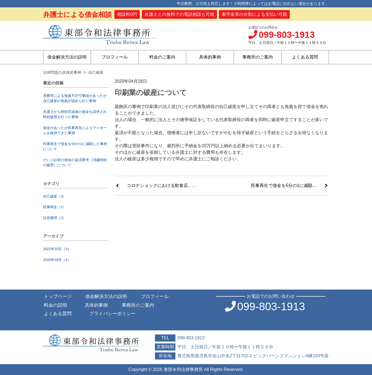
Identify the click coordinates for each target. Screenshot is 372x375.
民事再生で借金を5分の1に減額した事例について (75, 146)
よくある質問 (305, 57)
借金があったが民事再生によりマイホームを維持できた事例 (75, 130)
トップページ (58, 296)
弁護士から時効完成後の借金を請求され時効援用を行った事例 (75, 114)
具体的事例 (210, 57)
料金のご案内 (162, 57)
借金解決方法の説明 (67, 57)
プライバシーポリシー (112, 313)
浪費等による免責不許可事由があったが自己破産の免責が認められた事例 (75, 98)
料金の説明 (55, 305)
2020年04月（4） (57, 260)
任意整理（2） (54, 218)
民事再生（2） (54, 207)
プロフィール (115, 57)
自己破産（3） (54, 196)
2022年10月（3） (57, 249)
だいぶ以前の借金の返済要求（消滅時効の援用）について (75, 162)
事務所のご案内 (257, 57)
